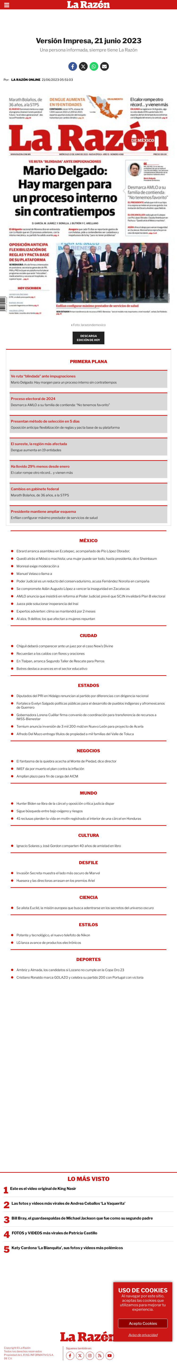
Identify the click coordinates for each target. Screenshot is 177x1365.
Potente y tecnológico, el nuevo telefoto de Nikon (53, 935)
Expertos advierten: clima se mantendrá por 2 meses (55, 611)
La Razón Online (26, 80)
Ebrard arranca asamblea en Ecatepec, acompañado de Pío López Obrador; (73, 551)
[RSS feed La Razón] (100, 1356)
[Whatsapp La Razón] (94, 66)
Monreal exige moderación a (37, 566)
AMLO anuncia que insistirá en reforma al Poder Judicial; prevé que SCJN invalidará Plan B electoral (90, 596)
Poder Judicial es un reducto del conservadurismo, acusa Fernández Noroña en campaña (82, 581)
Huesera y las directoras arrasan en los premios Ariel (55, 881)
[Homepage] (88, 4)
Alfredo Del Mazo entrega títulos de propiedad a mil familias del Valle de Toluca (75, 734)
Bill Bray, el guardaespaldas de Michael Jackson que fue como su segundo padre (82, 1218)
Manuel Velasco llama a (34, 574)
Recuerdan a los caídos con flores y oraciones (50, 653)
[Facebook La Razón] (72, 66)
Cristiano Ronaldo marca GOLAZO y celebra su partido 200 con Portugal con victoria (80, 977)
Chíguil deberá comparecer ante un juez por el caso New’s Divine (64, 646)
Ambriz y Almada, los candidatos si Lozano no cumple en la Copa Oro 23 (70, 970)
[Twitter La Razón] (83, 66)
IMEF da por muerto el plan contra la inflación (50, 769)
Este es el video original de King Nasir (43, 1188)
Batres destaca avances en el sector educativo (51, 669)
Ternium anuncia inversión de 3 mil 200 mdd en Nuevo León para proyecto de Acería (80, 726)
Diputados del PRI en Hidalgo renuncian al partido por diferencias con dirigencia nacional (82, 696)
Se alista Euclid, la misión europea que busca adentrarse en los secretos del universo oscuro (85, 908)
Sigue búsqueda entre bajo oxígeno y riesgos (49, 811)
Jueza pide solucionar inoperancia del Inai (47, 604)
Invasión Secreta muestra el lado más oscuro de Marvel (58, 873)
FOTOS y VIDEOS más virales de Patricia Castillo (54, 1233)
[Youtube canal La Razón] (110, 1356)
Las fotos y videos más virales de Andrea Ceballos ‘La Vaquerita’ (68, 1203)
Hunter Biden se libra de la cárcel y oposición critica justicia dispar (65, 803)
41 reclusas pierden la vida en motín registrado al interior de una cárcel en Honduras (78, 818)
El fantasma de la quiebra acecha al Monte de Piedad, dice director (66, 761)
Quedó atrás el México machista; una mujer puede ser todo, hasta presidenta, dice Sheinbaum (86, 559)
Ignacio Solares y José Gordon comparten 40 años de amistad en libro (68, 846)
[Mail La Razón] (104, 66)
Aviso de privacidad (142, 1335)
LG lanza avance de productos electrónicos (48, 943)
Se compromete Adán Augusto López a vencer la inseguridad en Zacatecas (73, 589)
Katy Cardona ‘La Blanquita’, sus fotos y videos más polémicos (67, 1248)
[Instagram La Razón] (90, 1356)
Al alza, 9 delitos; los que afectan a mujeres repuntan (55, 619)
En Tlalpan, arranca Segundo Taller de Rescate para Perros (60, 661)
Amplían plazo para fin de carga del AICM (47, 776)
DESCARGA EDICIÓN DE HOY (88, 338)
